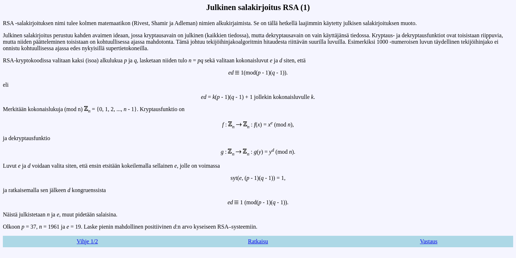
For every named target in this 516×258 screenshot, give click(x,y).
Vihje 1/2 (87, 241)
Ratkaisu (258, 241)
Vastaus (429, 241)
